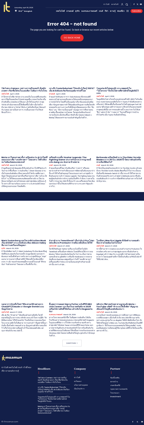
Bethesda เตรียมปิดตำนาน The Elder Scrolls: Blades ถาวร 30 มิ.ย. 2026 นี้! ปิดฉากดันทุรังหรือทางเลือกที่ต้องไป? (118, 159)
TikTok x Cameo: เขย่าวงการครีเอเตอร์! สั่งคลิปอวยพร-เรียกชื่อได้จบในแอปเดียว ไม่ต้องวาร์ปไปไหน (24, 89)
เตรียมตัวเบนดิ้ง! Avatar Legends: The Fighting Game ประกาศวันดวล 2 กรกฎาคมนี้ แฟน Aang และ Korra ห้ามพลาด (70, 159)
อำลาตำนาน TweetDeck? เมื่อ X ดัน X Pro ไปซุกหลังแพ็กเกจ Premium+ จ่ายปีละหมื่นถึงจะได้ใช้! (71, 241)
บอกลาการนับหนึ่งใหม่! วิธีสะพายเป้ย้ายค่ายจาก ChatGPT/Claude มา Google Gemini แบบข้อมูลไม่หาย (22, 306)
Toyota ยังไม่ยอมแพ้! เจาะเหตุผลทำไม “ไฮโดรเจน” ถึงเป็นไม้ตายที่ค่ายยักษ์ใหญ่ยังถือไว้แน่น (117, 91)
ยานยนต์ (52, 94)
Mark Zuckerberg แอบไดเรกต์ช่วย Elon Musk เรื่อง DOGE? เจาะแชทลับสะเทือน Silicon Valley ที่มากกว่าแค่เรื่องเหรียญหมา (23, 243)
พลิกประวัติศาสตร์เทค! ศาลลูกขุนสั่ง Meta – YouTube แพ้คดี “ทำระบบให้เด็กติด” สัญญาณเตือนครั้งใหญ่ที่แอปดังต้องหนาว (117, 306)
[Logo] (6, 6)
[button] (127, 4)
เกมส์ (51, 165)
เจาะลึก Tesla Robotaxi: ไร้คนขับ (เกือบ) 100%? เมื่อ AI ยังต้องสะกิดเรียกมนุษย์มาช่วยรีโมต (71, 89)
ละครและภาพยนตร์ (55, 314)
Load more (72, 343)
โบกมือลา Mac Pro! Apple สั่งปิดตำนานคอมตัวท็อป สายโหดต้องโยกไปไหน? (117, 241)
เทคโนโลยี (5, 94)
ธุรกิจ (3, 248)
